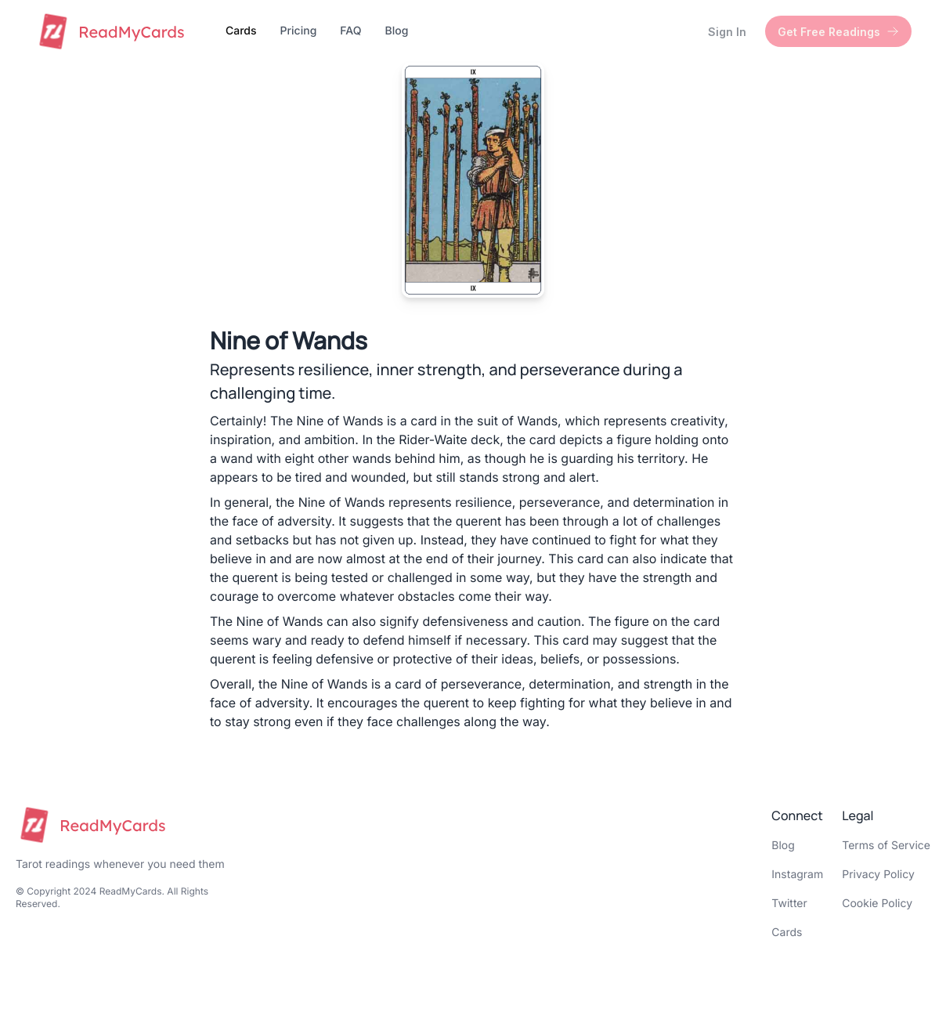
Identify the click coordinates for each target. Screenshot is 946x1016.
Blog (396, 31)
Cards (241, 31)
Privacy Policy (878, 874)
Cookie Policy (877, 903)
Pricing (298, 31)
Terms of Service (886, 845)
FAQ (350, 31)
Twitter (789, 903)
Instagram (797, 874)
